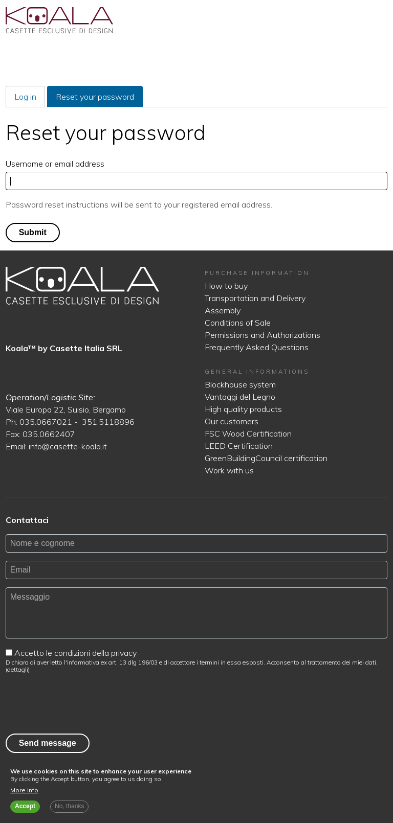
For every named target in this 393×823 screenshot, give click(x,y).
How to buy (226, 286)
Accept (25, 806)
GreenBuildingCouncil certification (266, 458)
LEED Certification (239, 446)
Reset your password (99, 98)
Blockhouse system (240, 384)
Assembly (223, 310)
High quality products (243, 409)
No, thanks (69, 806)
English (362, 20)
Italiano (345, 20)
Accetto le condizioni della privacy (75, 653)
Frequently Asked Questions (257, 347)
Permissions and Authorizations (262, 335)
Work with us (229, 470)
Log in (25, 97)
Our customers (231, 421)
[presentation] (83, 701)
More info (24, 790)
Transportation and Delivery (255, 298)
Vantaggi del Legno (240, 397)
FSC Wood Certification (248, 433)
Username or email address (55, 163)
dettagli (17, 669)
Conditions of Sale (238, 322)
